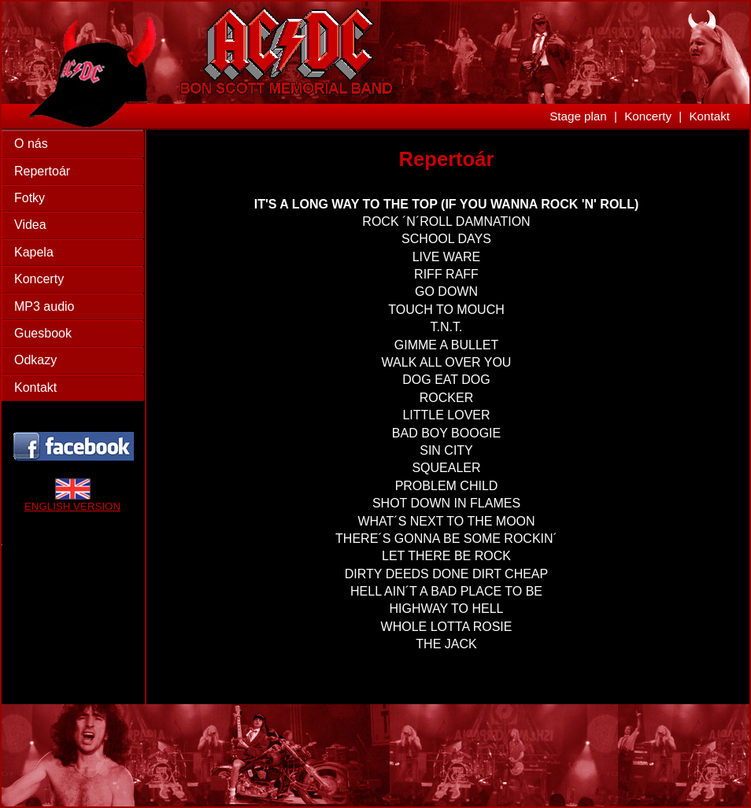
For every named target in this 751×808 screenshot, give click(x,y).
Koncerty (647, 116)
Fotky (29, 198)
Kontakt (709, 116)
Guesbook (43, 333)
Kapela (34, 252)
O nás (31, 143)
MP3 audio (44, 306)
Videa (30, 224)
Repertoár (42, 171)
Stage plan (578, 116)
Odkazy (35, 360)
